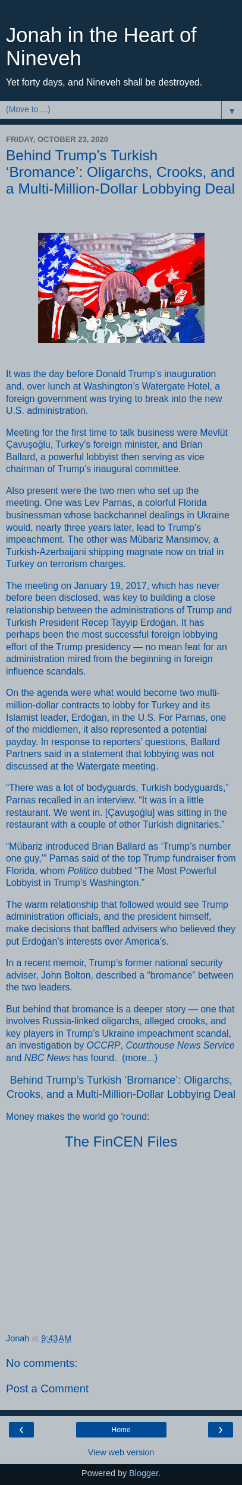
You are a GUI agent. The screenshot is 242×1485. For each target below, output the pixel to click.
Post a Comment (47, 1388)
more (136, 1058)
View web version (121, 1452)
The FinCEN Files (121, 1141)
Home (120, 1430)
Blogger (143, 1473)
